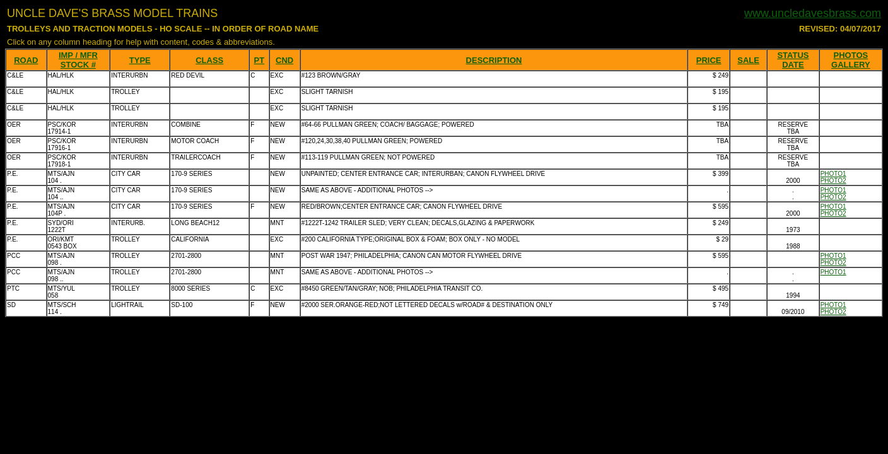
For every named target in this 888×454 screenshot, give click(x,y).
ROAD (26, 60)
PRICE (709, 60)
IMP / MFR (78, 55)
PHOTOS (851, 55)
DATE (792, 64)
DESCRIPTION (494, 60)
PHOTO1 (833, 173)
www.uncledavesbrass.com (812, 13)
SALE (748, 60)
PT (259, 60)
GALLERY (850, 64)
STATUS (793, 55)
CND (284, 60)
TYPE (140, 60)
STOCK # (78, 64)
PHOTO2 (833, 180)
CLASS (209, 60)
